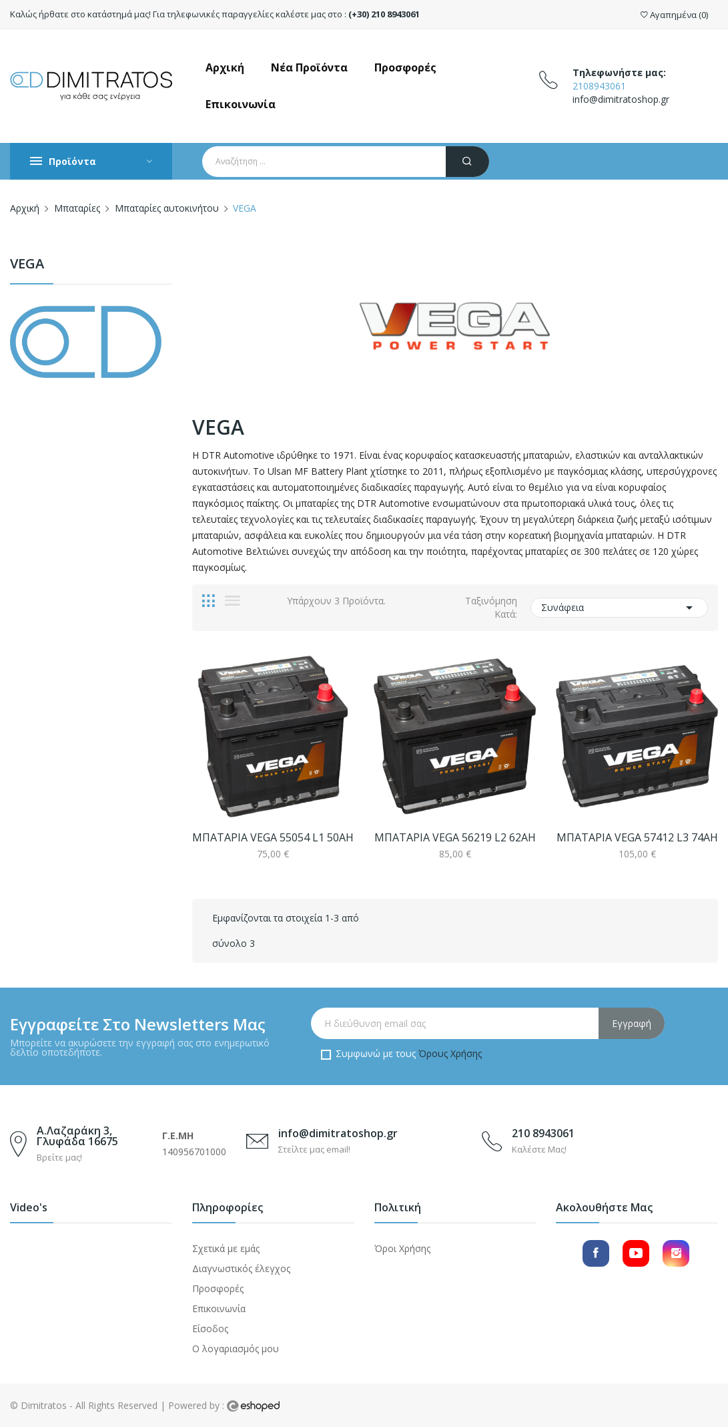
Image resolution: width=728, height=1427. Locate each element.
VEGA (27, 264)
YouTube (636, 1253)
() (674, 15)
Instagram (676, 1253)
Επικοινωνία (219, 1308)
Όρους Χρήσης (450, 1053)
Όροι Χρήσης (402, 1248)
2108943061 (599, 85)
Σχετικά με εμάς (226, 1248)
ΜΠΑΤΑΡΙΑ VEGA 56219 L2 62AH (455, 837)
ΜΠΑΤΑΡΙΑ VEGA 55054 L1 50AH (273, 837)
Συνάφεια (619, 608)
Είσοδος (210, 1328)
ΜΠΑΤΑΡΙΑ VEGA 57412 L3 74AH (637, 837)
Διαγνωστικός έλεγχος (241, 1268)
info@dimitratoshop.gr (621, 99)
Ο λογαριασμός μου (235, 1348)
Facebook (596, 1253)
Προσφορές (218, 1288)
